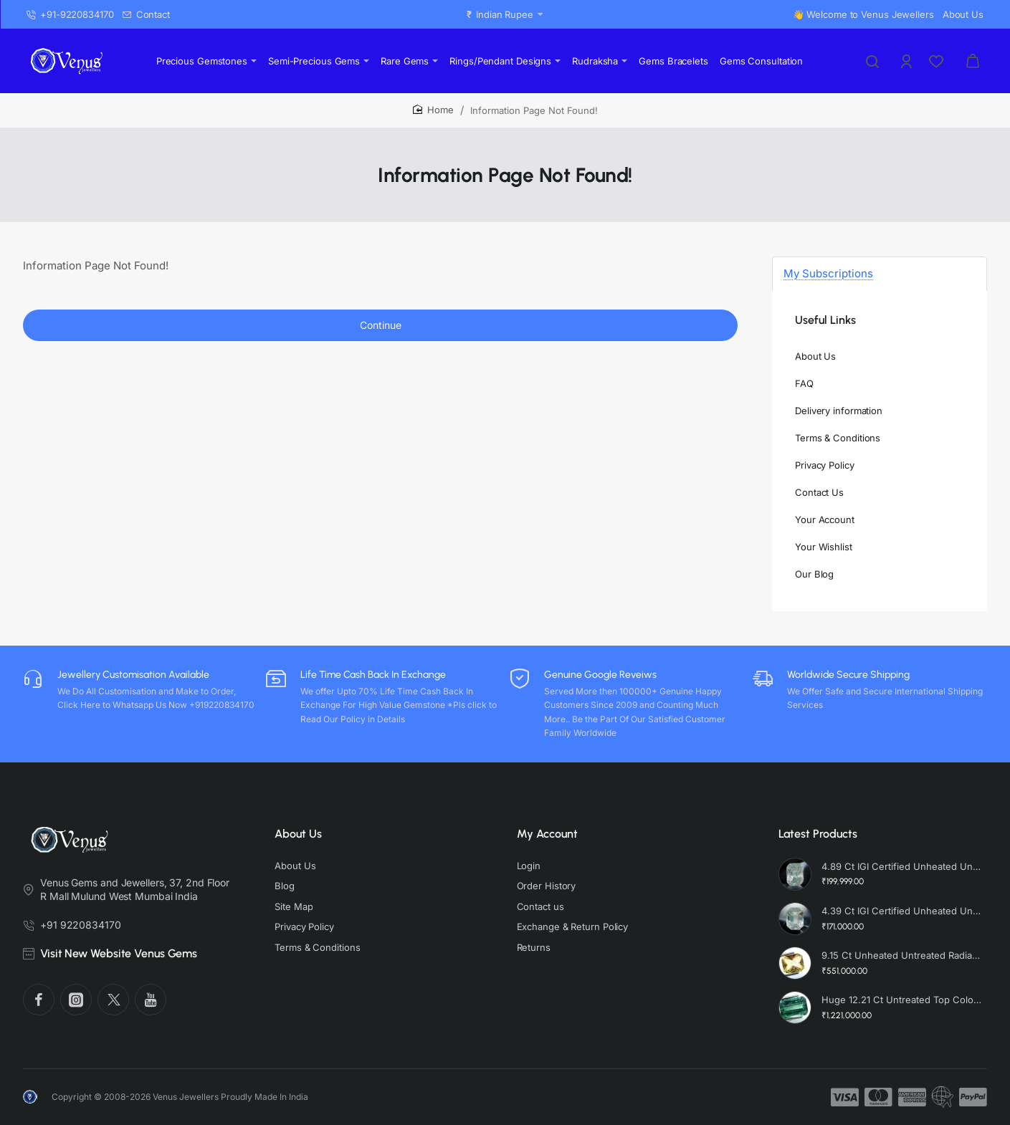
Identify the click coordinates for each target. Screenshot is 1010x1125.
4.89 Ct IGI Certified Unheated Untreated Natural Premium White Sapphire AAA (902, 866)
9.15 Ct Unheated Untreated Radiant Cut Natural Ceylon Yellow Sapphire (902, 955)
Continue (380, 325)
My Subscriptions (828, 273)
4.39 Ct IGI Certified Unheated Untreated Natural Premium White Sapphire (902, 910)
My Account (547, 834)
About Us (298, 834)
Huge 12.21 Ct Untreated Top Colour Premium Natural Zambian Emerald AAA (902, 999)
